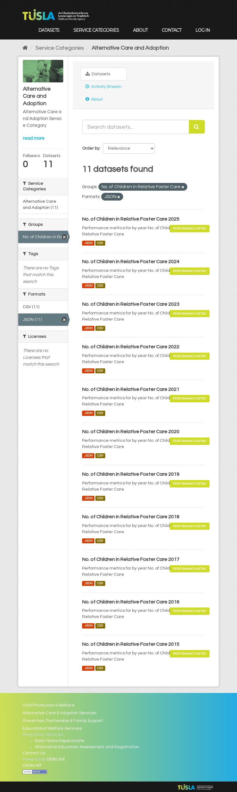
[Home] (25, 48)
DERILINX (56, 759)
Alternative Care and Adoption (130, 48)
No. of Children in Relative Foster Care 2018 (130, 516)
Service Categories (96, 30)
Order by (90, 148)
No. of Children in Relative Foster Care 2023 (130, 304)
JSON (88, 243)
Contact (171, 30)
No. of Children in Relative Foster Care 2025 (130, 219)
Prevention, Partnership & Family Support (63, 721)
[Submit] (197, 127)
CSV (100, 243)
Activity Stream (103, 86)
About (140, 30)
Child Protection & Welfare (49, 705)
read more (33, 138)
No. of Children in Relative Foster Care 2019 (130, 474)
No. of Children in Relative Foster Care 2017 (130, 559)
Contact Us (34, 753)
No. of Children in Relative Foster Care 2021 (130, 389)
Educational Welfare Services (52, 728)
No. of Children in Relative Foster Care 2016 (130, 601)
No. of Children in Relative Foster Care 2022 (130, 346)
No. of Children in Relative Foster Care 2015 (130, 644)
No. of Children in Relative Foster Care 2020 (130, 431)
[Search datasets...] (135, 127)
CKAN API (32, 765)
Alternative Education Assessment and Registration (87, 747)
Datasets (48, 30)
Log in (202, 30)
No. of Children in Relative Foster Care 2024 (130, 261)
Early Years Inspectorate (59, 741)
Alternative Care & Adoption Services (59, 713)
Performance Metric (189, 228)
